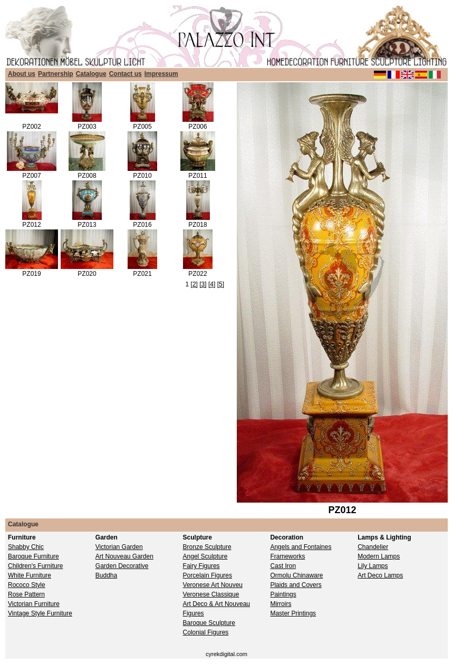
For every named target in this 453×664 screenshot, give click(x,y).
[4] (211, 284)
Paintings (283, 594)
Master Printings (293, 613)
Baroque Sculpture (209, 623)
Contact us (125, 74)
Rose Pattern (26, 594)
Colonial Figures (206, 632)
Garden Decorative (122, 566)
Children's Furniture (35, 566)
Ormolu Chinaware (296, 575)
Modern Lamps (379, 556)
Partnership (55, 74)
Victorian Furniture (34, 604)
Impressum (161, 74)
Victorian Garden (119, 547)
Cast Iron (283, 566)
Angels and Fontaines (300, 547)
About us (21, 74)
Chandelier (373, 547)
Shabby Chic (26, 547)
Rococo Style (26, 585)
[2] (194, 284)
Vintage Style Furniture (40, 613)
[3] (202, 284)
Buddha (106, 575)
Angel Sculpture (205, 556)
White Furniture (29, 575)
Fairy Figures (201, 566)
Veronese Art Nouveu (213, 585)
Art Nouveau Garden (124, 556)
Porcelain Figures (207, 575)
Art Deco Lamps (380, 575)
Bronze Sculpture (207, 547)
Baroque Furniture (33, 556)
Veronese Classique (211, 594)
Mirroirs (280, 604)
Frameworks (287, 556)
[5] (220, 284)
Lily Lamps (373, 566)
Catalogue (91, 74)
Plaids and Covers (295, 585)
